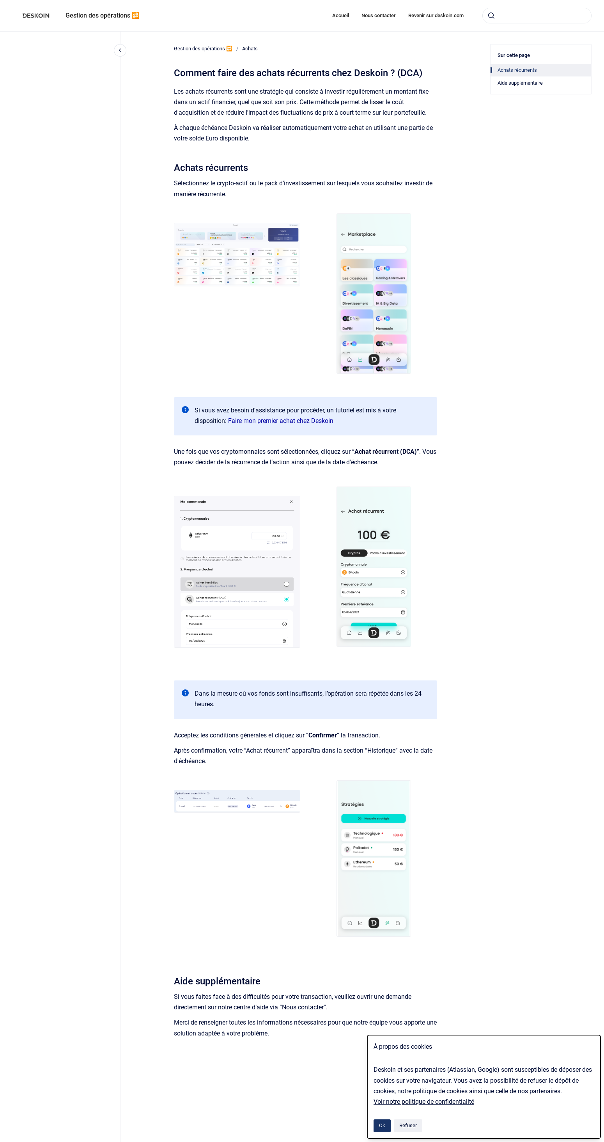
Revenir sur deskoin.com (436, 15)
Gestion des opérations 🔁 (103, 15)
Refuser (408, 1125)
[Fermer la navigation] (120, 50)
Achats (250, 49)
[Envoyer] (491, 15)
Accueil (340, 15)
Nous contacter (378, 15)
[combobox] (537, 15)
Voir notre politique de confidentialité (424, 1101)
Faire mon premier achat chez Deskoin (280, 420)
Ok (382, 1125)
